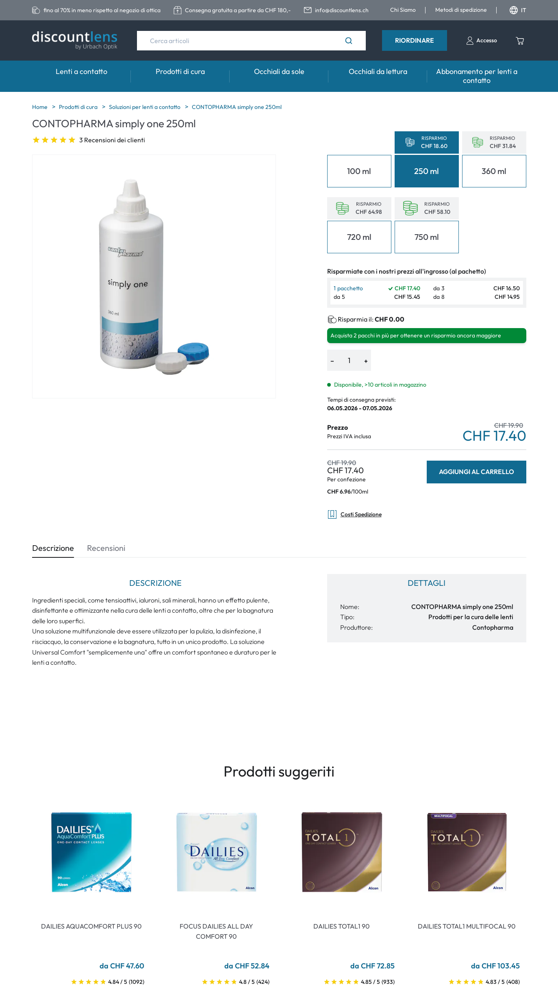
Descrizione (53, 548)
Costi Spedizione (354, 514)
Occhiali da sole (279, 71)
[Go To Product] (91, 852)
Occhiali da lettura (378, 71)
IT (518, 10)
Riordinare (414, 40)
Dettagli (426, 583)
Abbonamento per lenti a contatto (476, 76)
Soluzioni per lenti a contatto (145, 107)
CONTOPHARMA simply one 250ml (237, 107)
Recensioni (106, 548)
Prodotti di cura (180, 71)
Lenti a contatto (81, 71)
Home (40, 107)
